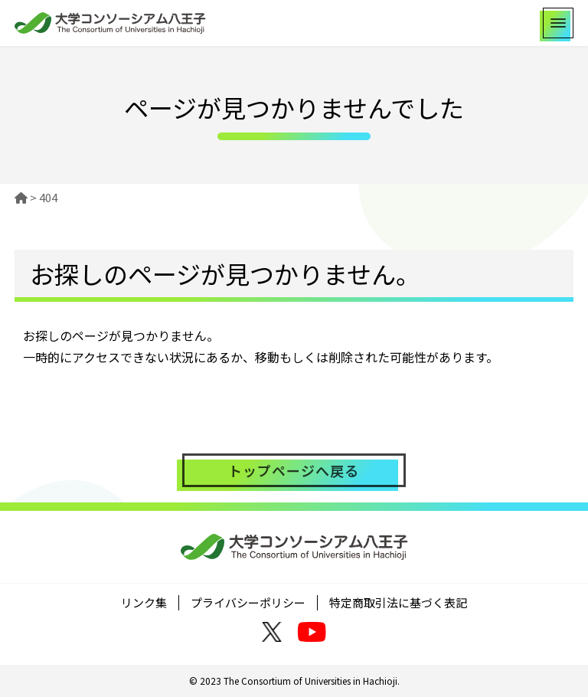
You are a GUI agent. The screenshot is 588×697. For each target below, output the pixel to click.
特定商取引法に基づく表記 (398, 602)
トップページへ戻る (293, 470)
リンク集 (144, 602)
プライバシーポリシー (248, 602)
